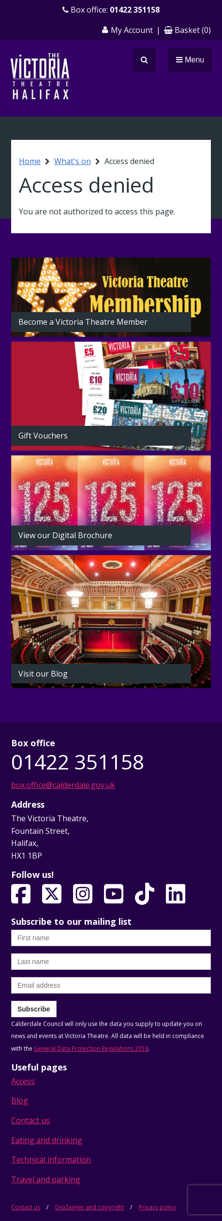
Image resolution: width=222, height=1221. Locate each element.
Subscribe (33, 1009)
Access (23, 1081)
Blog (19, 1100)
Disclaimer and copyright (89, 1207)
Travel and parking (45, 1179)
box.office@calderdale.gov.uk (63, 785)
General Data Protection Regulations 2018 (91, 1048)
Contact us (30, 1120)
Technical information (51, 1159)
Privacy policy (157, 1207)
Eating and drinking (46, 1140)
